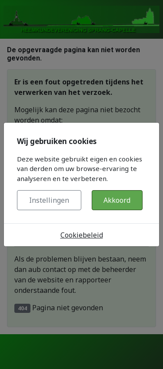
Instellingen (49, 200)
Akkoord (116, 200)
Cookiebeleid (81, 235)
